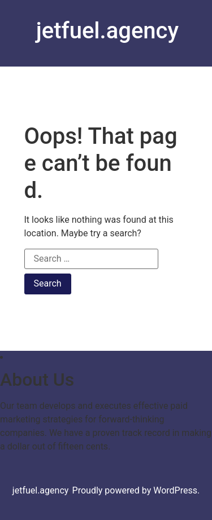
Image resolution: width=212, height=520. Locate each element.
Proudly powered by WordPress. (136, 490)
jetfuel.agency (107, 30)
